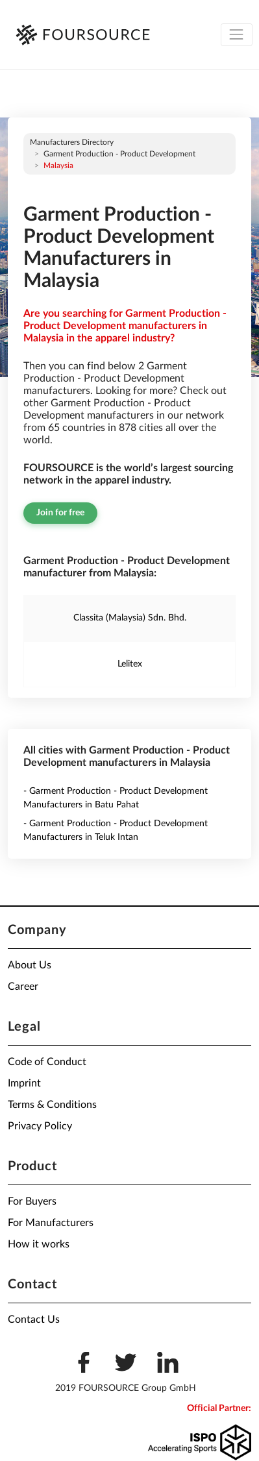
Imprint (24, 1083)
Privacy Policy (40, 1126)
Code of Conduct (47, 1062)
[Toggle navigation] (237, 34)
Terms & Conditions (52, 1104)
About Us (29, 965)
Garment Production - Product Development (119, 154)
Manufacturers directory (72, 142)
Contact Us (34, 1319)
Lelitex (129, 664)
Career (23, 986)
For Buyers (32, 1201)
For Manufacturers (50, 1223)
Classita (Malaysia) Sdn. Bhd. (129, 617)
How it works (38, 1244)
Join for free (60, 512)
